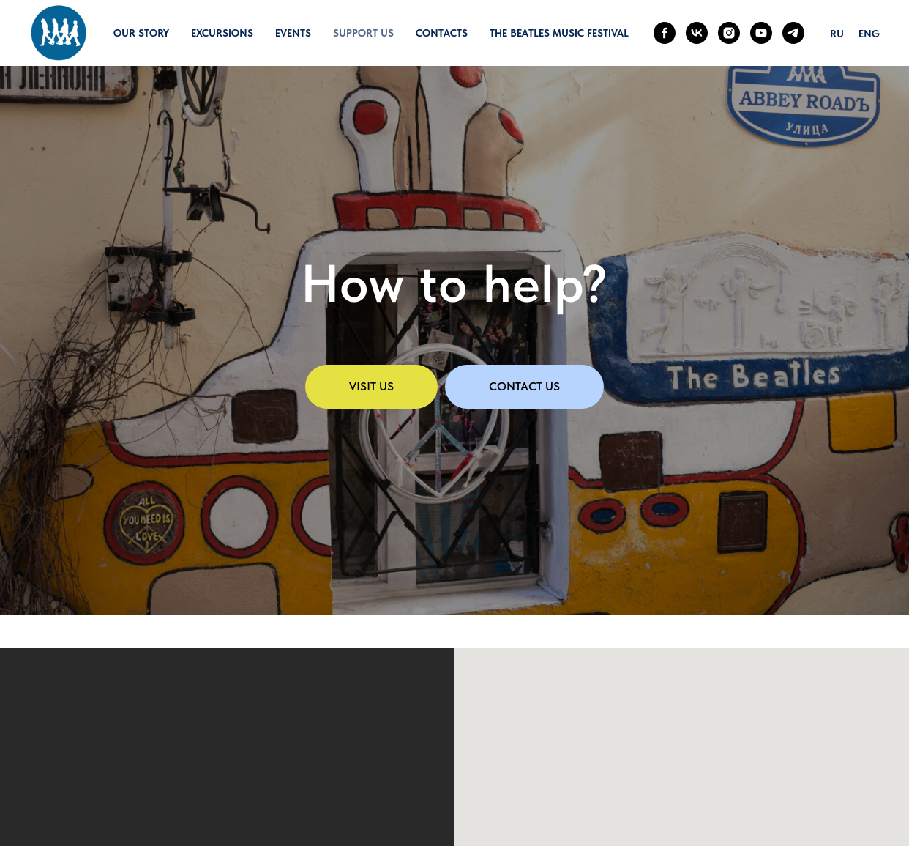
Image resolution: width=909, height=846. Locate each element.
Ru (837, 34)
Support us (363, 33)
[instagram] (729, 33)
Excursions (222, 33)
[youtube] (761, 33)
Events (293, 33)
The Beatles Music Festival (559, 33)
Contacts (442, 33)
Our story (141, 33)
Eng (869, 34)
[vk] (697, 33)
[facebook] (665, 33)
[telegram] (793, 33)
